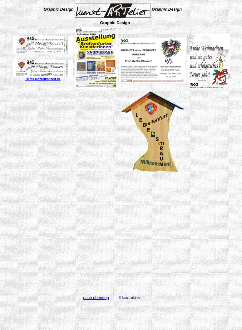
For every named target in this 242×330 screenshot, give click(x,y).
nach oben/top (96, 297)
